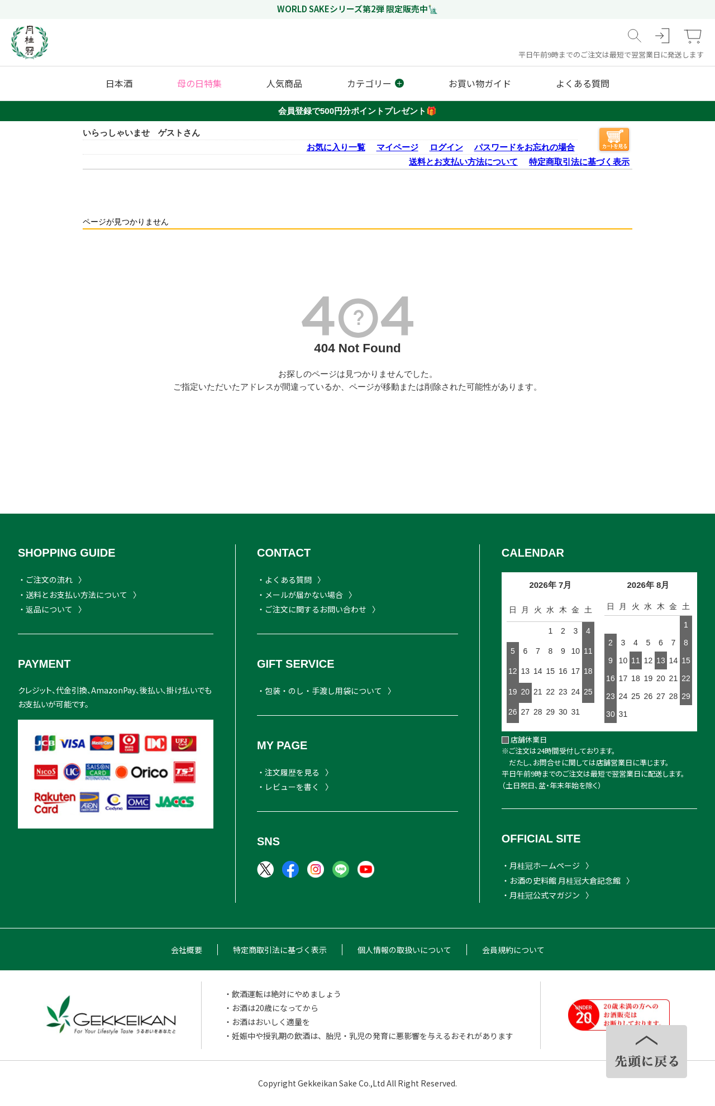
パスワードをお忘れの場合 (524, 147)
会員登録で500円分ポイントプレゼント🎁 (357, 111)
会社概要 (186, 949)
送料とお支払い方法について (463, 161)
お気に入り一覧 (336, 147)
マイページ (397, 147)
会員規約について (513, 949)
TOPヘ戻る (646, 1051)
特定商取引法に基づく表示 (579, 161)
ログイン (446, 147)
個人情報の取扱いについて (404, 949)
